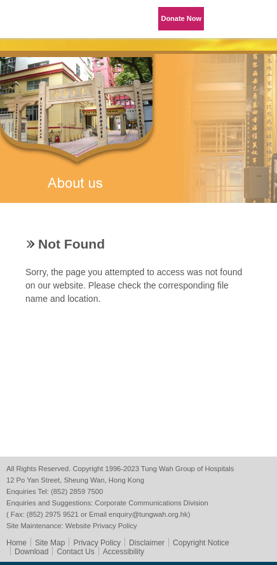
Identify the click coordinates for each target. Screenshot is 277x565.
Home (16, 542)
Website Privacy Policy (101, 525)
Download (31, 551)
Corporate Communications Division (151, 503)
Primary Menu (258, 19)
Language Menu (226, 19)
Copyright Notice (201, 542)
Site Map (50, 542)
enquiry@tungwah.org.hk (148, 514)
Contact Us (75, 551)
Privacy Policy (97, 542)
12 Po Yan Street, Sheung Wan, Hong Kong (75, 480)
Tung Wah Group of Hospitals (35, 23)
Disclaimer (147, 542)
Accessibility (123, 551)
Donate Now (181, 18)
